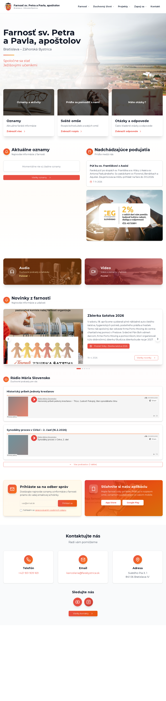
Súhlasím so (44, 510)
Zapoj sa (140, 6)
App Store (111, 502)
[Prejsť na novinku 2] (82, 368)
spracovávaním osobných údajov (50, 510)
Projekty (124, 6)
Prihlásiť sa (67, 503)
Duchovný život (103, 6)
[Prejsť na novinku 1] (78, 368)
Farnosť (83, 6)
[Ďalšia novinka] (157, 339)
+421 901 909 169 (28, 573)
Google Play (133, 502)
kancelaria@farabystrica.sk (83, 573)
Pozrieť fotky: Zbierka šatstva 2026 (108, 346)
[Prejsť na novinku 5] (89, 368)
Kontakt (155, 6)
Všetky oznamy (41, 177)
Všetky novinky (146, 358)
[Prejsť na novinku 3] (84, 368)
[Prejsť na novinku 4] (86, 368)
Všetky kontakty (83, 613)
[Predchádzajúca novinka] (8, 339)
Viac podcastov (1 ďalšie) (83, 464)
